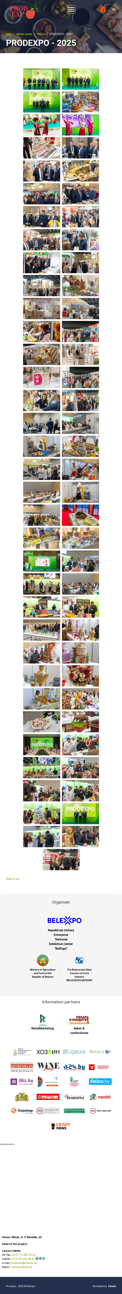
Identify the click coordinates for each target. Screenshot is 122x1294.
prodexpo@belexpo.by (24, 1263)
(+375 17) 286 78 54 (23, 1254)
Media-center (24, 34)
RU (114, 9)
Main (9, 34)
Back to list (12, 879)
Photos (41, 34)
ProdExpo (21, 11)
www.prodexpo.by (21, 1267)
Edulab (112, 1286)
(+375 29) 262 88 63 (23, 1259)
